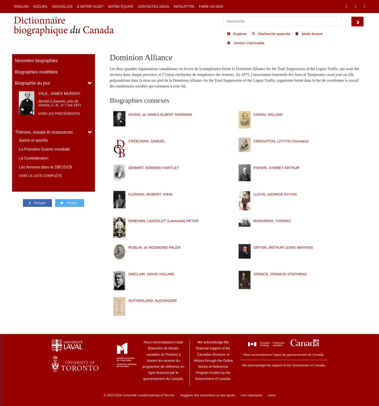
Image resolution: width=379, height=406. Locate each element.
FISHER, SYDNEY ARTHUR (276, 168)
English (21, 6)
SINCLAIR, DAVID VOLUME (151, 274)
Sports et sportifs (33, 140)
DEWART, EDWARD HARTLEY (153, 168)
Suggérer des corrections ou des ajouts (207, 395)
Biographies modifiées (36, 72)
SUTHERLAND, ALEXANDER (152, 300)
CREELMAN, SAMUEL (146, 141)
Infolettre (184, 6)
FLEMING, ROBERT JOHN (150, 194)
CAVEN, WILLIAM (268, 114)
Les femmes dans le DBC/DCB (45, 167)
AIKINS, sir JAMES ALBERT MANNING (160, 114)
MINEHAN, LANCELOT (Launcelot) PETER (163, 221)
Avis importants (251, 395)
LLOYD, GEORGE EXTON (275, 194)
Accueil (40, 6)
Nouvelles (62, 6)
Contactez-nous (153, 6)
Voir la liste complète (40, 176)
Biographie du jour (32, 83)
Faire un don (211, 6)
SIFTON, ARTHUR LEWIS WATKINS (283, 247)
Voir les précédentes (59, 114)
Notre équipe (121, 6)
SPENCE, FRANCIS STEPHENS (280, 274)
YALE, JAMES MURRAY (59, 94)
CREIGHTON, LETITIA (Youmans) (281, 141)
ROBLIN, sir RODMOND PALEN (154, 247)
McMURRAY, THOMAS (272, 221)
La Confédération (34, 158)
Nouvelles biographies (36, 60)
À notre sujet (90, 6)
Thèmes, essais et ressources (44, 132)
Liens (271, 395)
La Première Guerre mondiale (44, 149)
